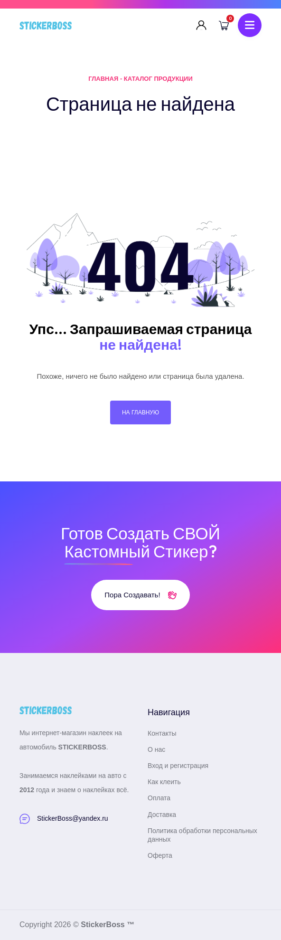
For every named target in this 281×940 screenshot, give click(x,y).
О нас (156, 749)
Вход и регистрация (178, 765)
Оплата (159, 798)
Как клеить (164, 782)
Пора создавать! (140, 595)
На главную (140, 412)
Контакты (162, 733)
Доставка (162, 814)
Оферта (160, 855)
